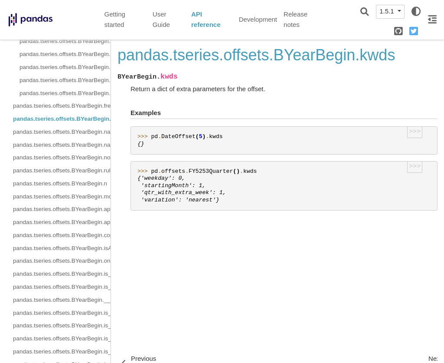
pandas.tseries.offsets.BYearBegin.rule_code (62, 170)
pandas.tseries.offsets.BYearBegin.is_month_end (62, 325)
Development (258, 19)
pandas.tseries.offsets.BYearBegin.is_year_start (65, 67)
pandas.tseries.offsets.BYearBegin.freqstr (62, 105)
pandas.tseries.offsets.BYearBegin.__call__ (62, 300)
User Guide (161, 19)
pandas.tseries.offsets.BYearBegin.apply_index (62, 222)
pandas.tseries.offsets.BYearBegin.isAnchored (62, 248)
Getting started (114, 19)
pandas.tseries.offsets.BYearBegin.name (62, 132)
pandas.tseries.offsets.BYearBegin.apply (62, 209)
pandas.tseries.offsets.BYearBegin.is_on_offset (62, 287)
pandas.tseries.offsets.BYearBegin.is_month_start (62, 313)
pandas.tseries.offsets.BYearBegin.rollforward (65, 93)
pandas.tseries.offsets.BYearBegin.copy (62, 235)
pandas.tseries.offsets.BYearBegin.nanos (62, 145)
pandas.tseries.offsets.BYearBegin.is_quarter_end (62, 351)
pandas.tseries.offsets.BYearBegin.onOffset (62, 260)
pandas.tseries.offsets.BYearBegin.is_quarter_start (65, 41)
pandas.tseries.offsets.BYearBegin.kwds (62, 119)
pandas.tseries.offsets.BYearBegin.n (60, 183)
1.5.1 (387, 11)
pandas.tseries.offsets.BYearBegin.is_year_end (65, 54)
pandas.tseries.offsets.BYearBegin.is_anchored (62, 274)
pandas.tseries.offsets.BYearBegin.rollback (65, 80)
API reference (206, 19)
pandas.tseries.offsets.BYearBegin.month (62, 196)
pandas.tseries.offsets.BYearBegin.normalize (62, 157)
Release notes (295, 19)
